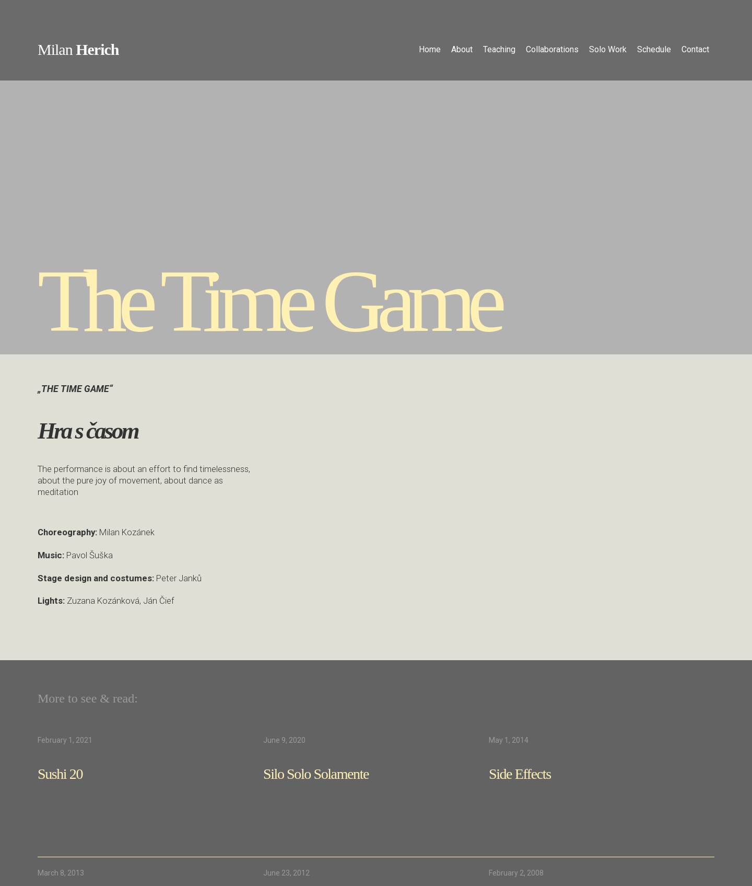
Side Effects (520, 774)
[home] (78, 50)
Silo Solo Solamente (316, 774)
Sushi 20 (60, 774)
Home (430, 49)
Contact (695, 49)
